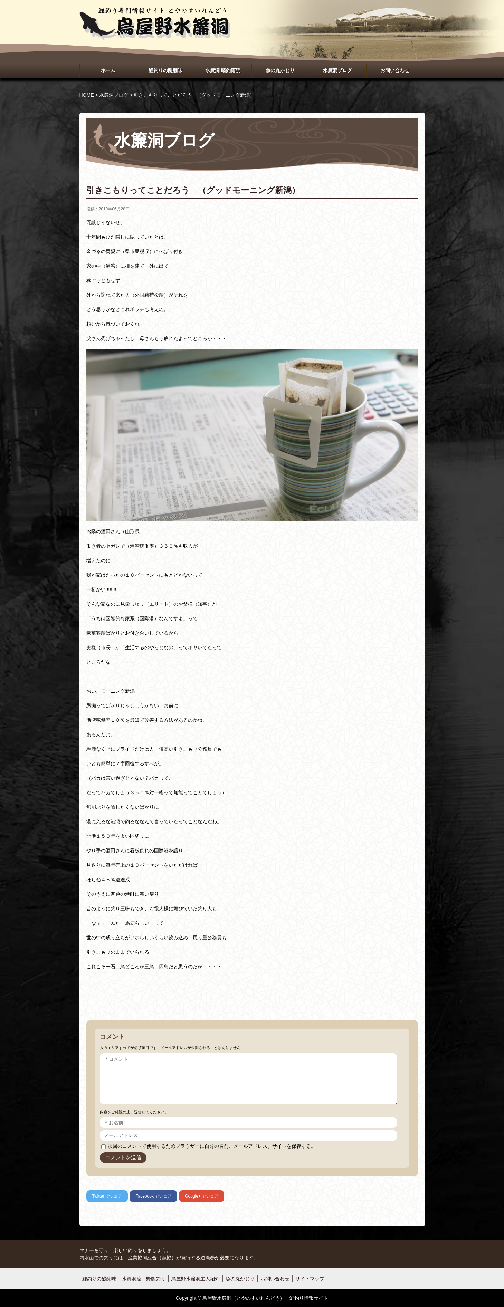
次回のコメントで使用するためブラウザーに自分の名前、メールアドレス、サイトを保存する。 (212, 1146)
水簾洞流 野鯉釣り (143, 1278)
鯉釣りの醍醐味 (165, 70)
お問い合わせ (394, 70)
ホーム (108, 70)
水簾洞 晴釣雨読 (222, 70)
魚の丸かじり (280, 70)
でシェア (107, 1196)
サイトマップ (309, 1278)
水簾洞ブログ (337, 70)
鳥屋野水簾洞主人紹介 (195, 1278)
